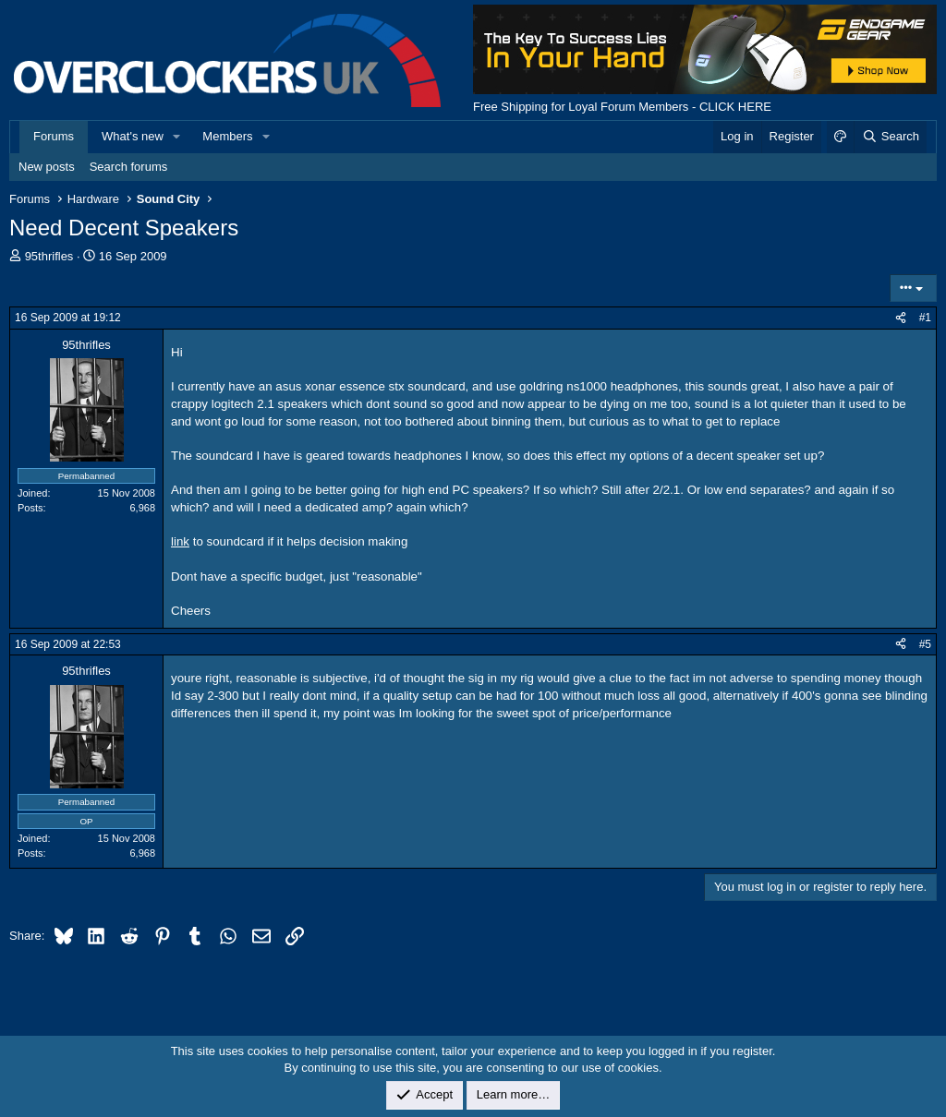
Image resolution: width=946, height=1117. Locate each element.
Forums (53, 136)
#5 (925, 644)
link (180, 541)
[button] (177, 136)
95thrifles (49, 256)
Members (227, 136)
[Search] (890, 136)
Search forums (129, 167)
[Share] (901, 318)
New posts (46, 167)
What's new (133, 136)
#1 (925, 317)
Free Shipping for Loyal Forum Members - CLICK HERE (622, 107)
